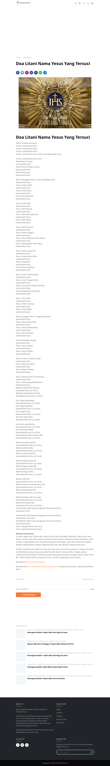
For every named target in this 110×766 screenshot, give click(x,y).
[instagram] (79, 3)
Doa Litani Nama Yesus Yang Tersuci (42, 566)
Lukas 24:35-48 (32, 664)
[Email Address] (73, 752)
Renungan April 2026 (50, 653)
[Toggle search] (88, 3)
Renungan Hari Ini (40, 630)
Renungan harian (51, 630)
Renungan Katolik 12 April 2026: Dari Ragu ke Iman (47, 632)
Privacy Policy (61, 719)
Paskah (40, 653)
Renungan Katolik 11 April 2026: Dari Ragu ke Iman (47, 655)
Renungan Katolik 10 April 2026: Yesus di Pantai (46, 678)
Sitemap (59, 716)
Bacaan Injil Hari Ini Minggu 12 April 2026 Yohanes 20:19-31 (50, 644)
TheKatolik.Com (62, 763)
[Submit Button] (91, 752)
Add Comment (28, 595)
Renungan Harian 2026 (65, 630)
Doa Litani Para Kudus (35, 562)
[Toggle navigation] (92, 3)
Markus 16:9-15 (32, 653)
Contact (59, 713)
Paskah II (30, 630)
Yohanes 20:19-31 (78, 630)
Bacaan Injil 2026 (32, 641)
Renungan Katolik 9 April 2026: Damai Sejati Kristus (47, 667)
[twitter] (22, 745)
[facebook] (76, 3)
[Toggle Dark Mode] (84, 3)
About (58, 709)
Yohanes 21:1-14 (91, 676)
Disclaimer (60, 723)
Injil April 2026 (43, 641)
